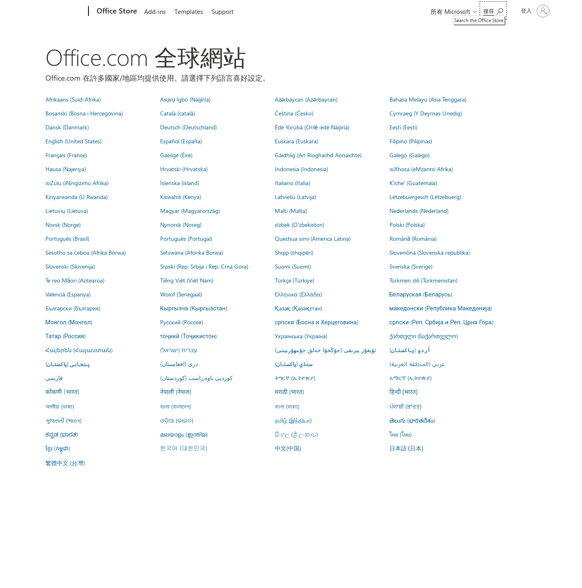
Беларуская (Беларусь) (421, 294)
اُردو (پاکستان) (410, 350)
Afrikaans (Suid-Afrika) (73, 99)
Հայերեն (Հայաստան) (79, 350)
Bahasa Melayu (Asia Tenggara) (428, 99)
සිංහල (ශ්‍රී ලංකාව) (296, 434)
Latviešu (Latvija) (295, 196)
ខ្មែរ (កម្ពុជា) (57, 448)
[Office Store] (116, 11)
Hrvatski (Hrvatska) (184, 169)
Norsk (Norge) (63, 224)
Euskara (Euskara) (296, 141)
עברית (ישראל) (178, 350)
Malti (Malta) (291, 210)
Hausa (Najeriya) (65, 169)
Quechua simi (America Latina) (313, 238)
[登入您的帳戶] (534, 11)
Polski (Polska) (407, 224)
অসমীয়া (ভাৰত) (59, 406)
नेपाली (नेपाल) (175, 391)
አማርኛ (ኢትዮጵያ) (411, 377)
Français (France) (66, 155)
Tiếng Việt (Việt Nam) (186, 280)
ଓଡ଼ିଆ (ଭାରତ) (176, 420)
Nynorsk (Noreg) (181, 224)
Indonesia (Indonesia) (301, 169)
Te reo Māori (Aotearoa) (75, 280)
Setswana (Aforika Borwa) (191, 252)
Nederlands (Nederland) (419, 210)
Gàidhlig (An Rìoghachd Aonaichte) (318, 155)
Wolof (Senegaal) (181, 294)
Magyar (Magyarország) (190, 210)
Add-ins (154, 11)
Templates (188, 11)
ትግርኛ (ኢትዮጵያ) (295, 377)
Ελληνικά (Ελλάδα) (298, 294)
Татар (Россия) (65, 336)
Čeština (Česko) (294, 113)
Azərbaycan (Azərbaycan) (306, 99)
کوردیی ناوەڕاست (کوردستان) (196, 377)
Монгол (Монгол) (69, 322)
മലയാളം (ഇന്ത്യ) (184, 434)
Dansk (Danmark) (67, 127)
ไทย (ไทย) (401, 434)
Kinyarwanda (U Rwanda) (76, 196)
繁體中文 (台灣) (65, 463)
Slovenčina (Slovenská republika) (430, 252)
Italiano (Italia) (292, 183)
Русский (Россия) (181, 322)
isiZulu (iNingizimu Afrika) (77, 183)
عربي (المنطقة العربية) (417, 364)
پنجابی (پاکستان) (67, 364)
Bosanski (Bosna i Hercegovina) (84, 113)
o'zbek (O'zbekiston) (299, 224)
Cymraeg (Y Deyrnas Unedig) (426, 113)
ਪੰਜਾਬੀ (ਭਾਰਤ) (405, 406)
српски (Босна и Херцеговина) (316, 322)
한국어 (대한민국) (184, 448)
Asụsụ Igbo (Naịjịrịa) (185, 99)
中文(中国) (288, 448)
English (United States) (73, 141)
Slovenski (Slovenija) (70, 266)
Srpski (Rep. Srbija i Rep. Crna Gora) (204, 266)
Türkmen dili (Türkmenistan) (423, 280)
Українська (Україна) (301, 336)
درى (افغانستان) (179, 364)
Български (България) (72, 308)
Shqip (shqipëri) (294, 252)
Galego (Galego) (410, 155)
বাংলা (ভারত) (287, 406)
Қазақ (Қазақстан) (298, 308)
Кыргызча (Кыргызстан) (193, 308)
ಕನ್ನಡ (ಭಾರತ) (61, 434)
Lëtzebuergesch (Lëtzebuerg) (425, 196)
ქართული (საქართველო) (424, 336)
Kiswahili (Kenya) (180, 196)
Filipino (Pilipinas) (411, 141)
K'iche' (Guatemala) (413, 183)
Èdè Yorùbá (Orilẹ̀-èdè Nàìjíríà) (312, 127)
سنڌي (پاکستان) (294, 364)
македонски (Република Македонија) (441, 308)
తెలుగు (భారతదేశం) (412, 420)
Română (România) (413, 238)
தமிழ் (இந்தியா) (293, 420)
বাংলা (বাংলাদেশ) (175, 406)
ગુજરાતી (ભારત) (63, 420)
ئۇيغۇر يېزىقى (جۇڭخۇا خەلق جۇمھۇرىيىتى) (325, 350)
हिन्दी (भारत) (404, 392)
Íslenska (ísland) (179, 183)
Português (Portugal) (186, 238)
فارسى (54, 377)
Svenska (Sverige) (411, 266)
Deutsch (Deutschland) (188, 127)
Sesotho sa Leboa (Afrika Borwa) (85, 252)
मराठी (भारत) (289, 391)
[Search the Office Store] (493, 10)
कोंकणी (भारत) (62, 391)
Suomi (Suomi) (293, 266)
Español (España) (181, 141)
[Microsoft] (57, 11)
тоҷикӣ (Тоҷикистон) (188, 336)
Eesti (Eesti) (403, 127)
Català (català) (177, 113)
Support (222, 11)
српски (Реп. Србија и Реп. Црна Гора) (442, 322)
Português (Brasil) (67, 238)
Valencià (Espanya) (68, 294)
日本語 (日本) (407, 448)
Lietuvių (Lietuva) (66, 210)
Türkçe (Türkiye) (294, 280)
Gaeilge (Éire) (176, 155)
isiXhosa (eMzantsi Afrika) (421, 169)
